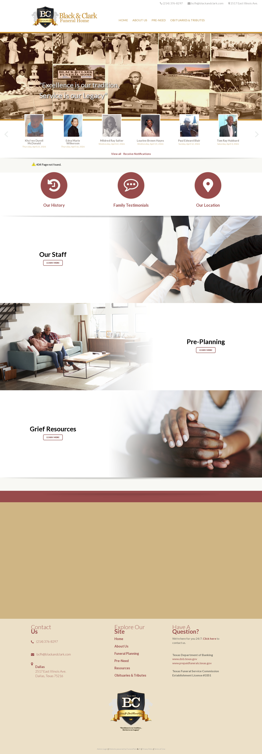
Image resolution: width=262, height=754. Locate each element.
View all (116, 153)
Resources (122, 668)
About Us (121, 646)
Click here (209, 638)
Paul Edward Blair (189, 140)
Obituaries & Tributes (130, 675)
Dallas (40, 667)
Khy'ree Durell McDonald (34, 142)
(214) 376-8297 (173, 3)
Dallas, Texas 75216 (49, 676)
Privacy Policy (147, 749)
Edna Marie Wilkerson (73, 142)
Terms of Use (159, 749)
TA (140, 749)
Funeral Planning (126, 653)
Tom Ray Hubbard (228, 140)
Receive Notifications (137, 153)
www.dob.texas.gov (184, 659)
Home (118, 639)
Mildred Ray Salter (111, 140)
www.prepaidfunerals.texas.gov (192, 663)
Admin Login (102, 749)
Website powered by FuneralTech (123, 749)
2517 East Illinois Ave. (244, 3)
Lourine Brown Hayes (150, 140)
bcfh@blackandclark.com (54, 654)
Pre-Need (121, 661)
